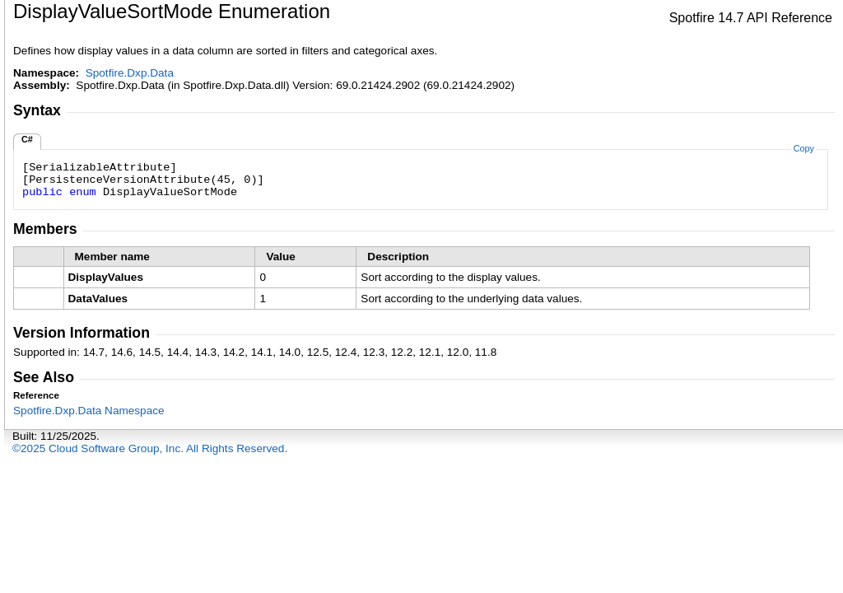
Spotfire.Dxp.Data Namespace (89, 410)
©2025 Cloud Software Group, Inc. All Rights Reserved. (149, 448)
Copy (804, 148)
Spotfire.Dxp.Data (130, 73)
